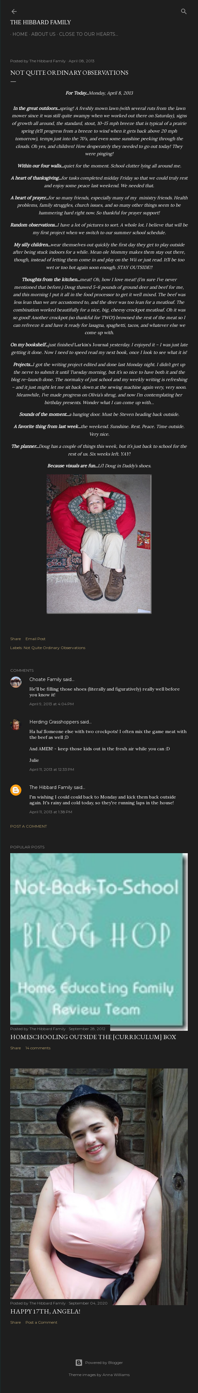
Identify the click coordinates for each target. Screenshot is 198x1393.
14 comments (38, 1047)
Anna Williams (116, 1374)
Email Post (36, 638)
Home (18, 34)
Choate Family (45, 679)
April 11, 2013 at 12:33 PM (51, 769)
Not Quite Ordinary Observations (54, 647)
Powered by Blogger (99, 1362)
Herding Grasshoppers (54, 722)
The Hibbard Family (40, 22)
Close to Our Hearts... (86, 34)
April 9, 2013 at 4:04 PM (51, 703)
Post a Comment (28, 826)
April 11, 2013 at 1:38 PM (50, 811)
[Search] (184, 10)
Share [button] (15, 638)
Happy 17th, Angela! (45, 1311)
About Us (41, 34)
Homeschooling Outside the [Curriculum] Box (93, 1037)
